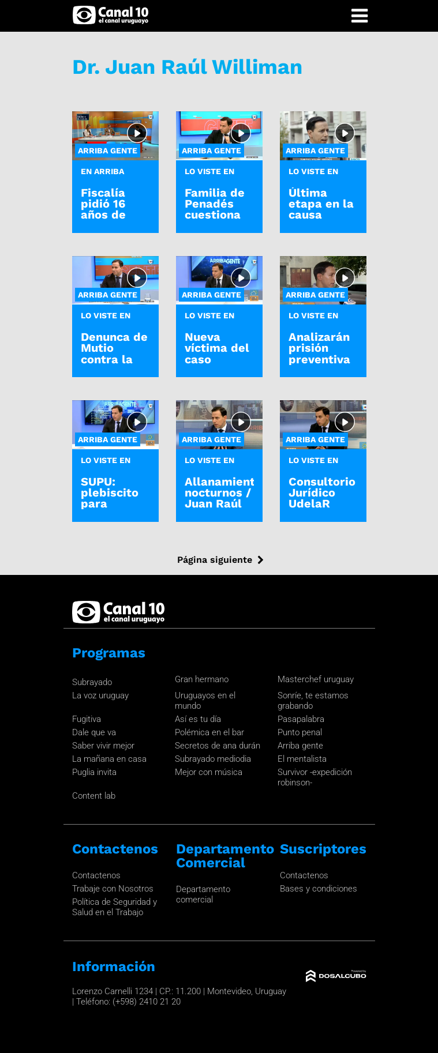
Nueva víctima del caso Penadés (217, 353)
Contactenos (96, 875)
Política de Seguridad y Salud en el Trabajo (114, 907)
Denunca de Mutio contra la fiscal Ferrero (114, 359)
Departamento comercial (203, 894)
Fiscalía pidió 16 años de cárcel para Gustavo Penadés (114, 220)
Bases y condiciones (318, 888)
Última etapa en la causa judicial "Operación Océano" (321, 220)
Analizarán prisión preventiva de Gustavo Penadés (321, 359)
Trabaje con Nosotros (113, 888)
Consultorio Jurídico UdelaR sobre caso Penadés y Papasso (322, 509)
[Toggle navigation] (359, 15)
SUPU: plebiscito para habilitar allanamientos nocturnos (122, 509)
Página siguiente (214, 559)
